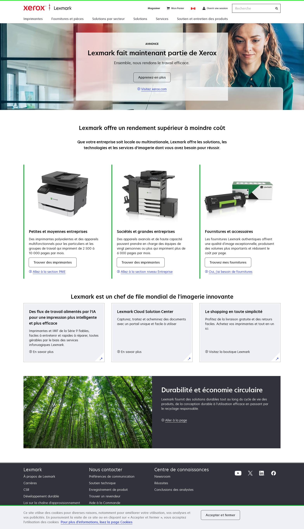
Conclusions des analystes (173, 490)
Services (162, 19)
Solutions (140, 19)
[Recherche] (277, 8)
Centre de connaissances (181, 470)
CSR (26, 490)
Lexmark (32, 470)
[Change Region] (193, 8)
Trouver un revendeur (104, 496)
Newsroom (162, 476)
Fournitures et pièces (67, 19)
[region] (152, 517)
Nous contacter (105, 470)
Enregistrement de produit (108, 490)
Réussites (161, 483)
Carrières (30, 483)
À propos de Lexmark (39, 476)
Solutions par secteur (108, 19)
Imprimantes (33, 19)
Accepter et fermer (220, 515)
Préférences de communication (112, 476)
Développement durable (41, 496)
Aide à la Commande (104, 503)
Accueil (47, 7)
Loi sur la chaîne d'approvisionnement (51, 503)
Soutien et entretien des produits (202, 19)
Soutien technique (102, 483)
